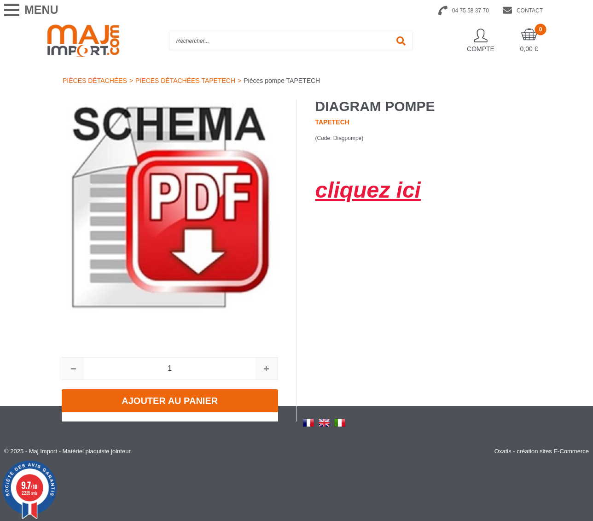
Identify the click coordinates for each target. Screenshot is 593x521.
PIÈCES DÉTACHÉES (95, 80)
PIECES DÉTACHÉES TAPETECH (185, 80)
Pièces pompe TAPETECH (282, 80)
